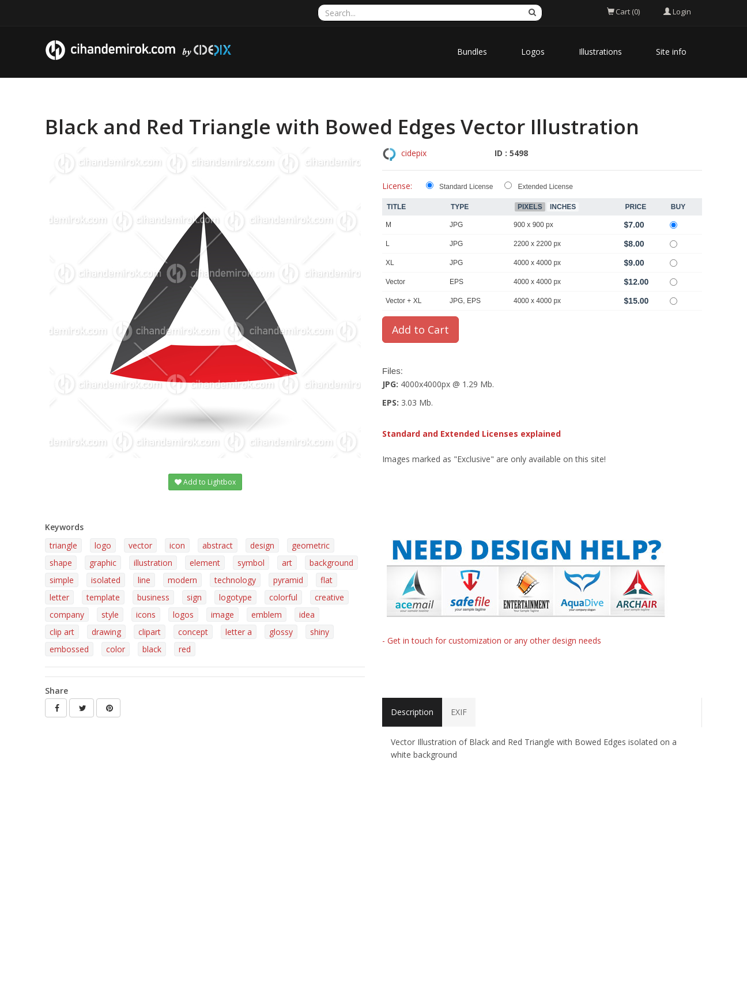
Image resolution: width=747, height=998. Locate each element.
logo (103, 545)
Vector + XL (403, 301)
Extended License (545, 187)
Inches (563, 207)
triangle (63, 545)
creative (329, 597)
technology (235, 579)
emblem (266, 614)
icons (146, 614)
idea (307, 614)
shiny (319, 631)
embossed (69, 649)
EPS (456, 282)
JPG (456, 225)
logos (183, 614)
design (262, 545)
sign (194, 597)
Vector (395, 282)
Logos (533, 51)
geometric (311, 545)
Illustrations (600, 51)
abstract (217, 545)
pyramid (288, 579)
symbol (251, 562)
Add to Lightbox (205, 482)
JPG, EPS (465, 301)
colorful (283, 597)
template (103, 597)
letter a (238, 631)
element (205, 562)
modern (182, 579)
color (115, 649)
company (67, 614)
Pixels (530, 207)
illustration (153, 562)
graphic (102, 562)
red (185, 649)
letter (59, 597)
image (222, 614)
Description (412, 711)
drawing (106, 631)
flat (326, 579)
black (151, 649)
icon (177, 545)
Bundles (472, 51)
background (331, 562)
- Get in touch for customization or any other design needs (491, 640)
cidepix (414, 153)
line (144, 579)
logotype (235, 597)
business (153, 597)
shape (61, 562)
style (110, 614)
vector (140, 545)
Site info (671, 51)
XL (390, 263)
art (287, 562)
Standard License (466, 187)
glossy (281, 631)
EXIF (459, 711)
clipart (149, 631)
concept (193, 631)
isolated (105, 579)
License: (397, 185)
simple (62, 579)
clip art (62, 631)
